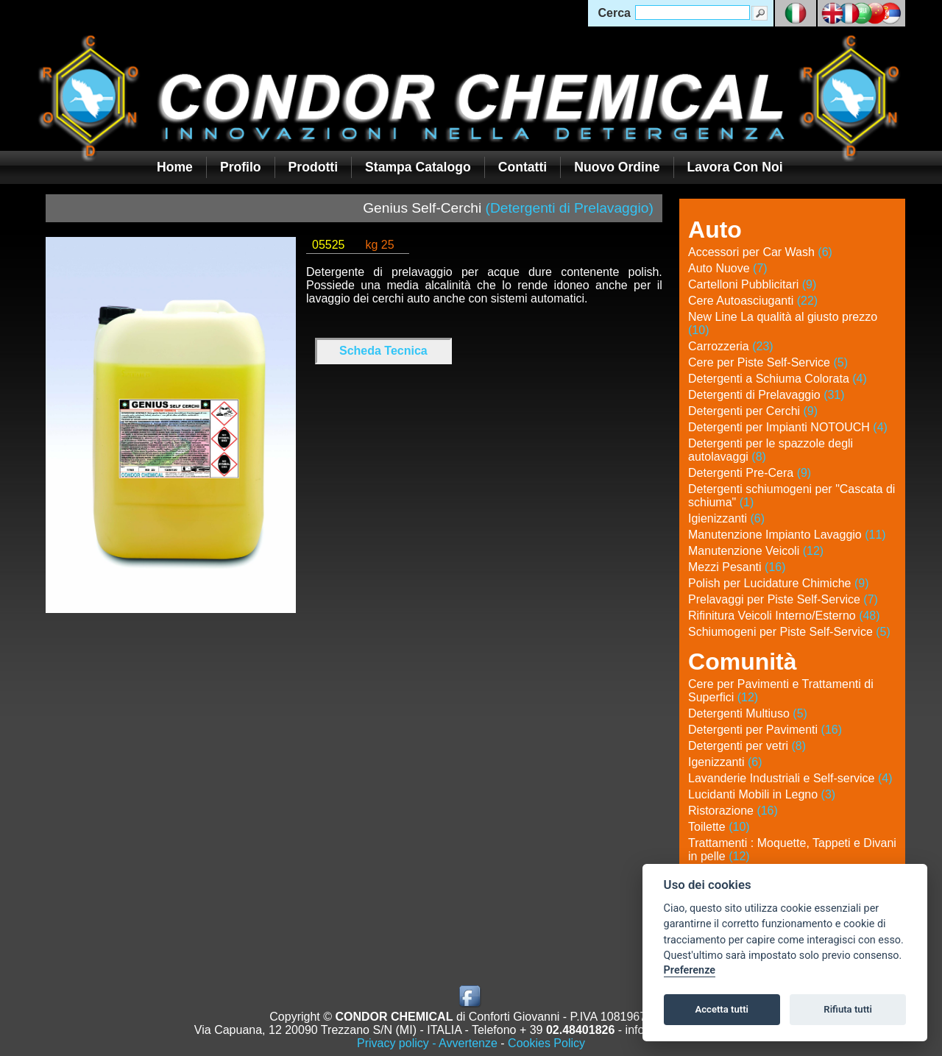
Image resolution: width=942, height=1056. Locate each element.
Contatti (522, 167)
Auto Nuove (728, 268)
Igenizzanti (725, 762)
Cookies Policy (546, 1043)
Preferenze (689, 970)
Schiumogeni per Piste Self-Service (789, 632)
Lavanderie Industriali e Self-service (790, 778)
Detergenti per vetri (747, 746)
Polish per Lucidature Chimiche (778, 583)
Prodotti (313, 167)
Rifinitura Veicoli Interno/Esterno (784, 615)
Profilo (240, 167)
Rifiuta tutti (848, 1009)
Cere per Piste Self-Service (768, 362)
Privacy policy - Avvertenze (427, 1043)
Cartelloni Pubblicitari (752, 284)
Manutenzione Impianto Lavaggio (787, 534)
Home (175, 167)
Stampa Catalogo (418, 167)
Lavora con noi (735, 167)
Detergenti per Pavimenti (765, 729)
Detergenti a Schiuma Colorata (777, 378)
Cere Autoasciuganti (753, 300)
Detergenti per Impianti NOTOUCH (788, 427)
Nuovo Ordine (616, 167)
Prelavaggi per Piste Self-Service (783, 599)
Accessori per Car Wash (760, 252)
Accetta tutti (721, 1009)
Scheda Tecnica (383, 350)
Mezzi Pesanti (737, 567)
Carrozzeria (730, 346)
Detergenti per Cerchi (753, 411)
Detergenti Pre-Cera (749, 473)
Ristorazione (733, 810)
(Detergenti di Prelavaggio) (570, 208)
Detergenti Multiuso (747, 713)
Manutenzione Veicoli (756, 551)
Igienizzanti (726, 518)
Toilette (719, 827)
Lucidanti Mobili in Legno (761, 794)
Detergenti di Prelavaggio (766, 395)
